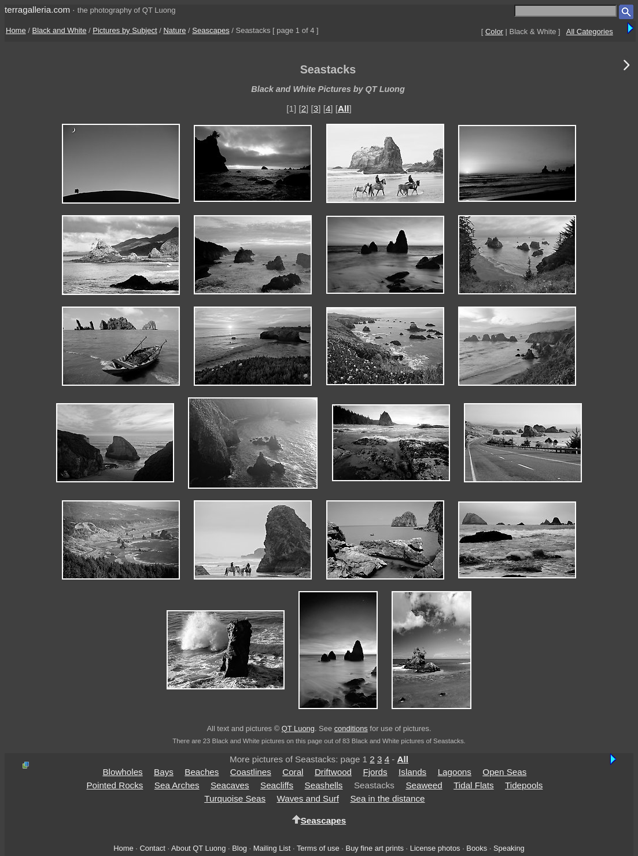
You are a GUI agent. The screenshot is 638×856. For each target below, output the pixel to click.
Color (494, 31)
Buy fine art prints (375, 848)
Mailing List (272, 848)
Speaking (509, 848)
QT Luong (298, 728)
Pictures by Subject (125, 30)
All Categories (589, 31)
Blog (239, 848)
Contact (152, 848)
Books (476, 848)
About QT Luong (198, 848)
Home (16, 30)
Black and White (59, 30)
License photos (435, 848)
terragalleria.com (37, 9)
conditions (351, 728)
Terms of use (318, 848)
